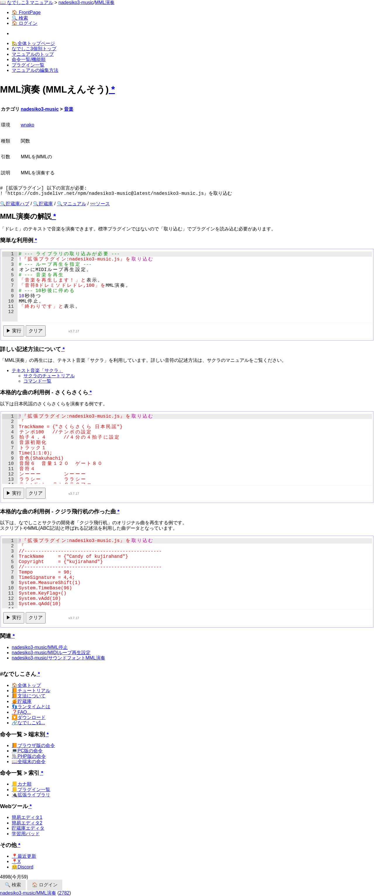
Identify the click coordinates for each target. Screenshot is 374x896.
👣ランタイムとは (31, 706)
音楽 (68, 109)
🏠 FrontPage (26, 12)
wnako (27, 124)
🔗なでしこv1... (28, 722)
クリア (36, 330)
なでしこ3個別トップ (34, 48)
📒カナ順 (22, 784)
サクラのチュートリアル (49, 375)
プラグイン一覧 (28, 64)
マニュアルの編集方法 (35, 70)
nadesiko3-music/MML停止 (40, 647)
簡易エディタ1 (27, 817)
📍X (16, 861)
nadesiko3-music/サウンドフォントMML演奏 (58, 657)
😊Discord (22, 866)
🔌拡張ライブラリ (31, 794)
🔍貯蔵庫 (43, 203)
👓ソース (100, 203)
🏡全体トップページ (33, 43)
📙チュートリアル (31, 690)
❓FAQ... (21, 712)
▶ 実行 (13, 330)
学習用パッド (26, 833)
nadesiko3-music (76, 2)
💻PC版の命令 (27, 750)
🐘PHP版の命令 (29, 756)
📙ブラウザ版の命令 (33, 745)
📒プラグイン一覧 (31, 789)
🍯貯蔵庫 (22, 701)
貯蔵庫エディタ (28, 828)
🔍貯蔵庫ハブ (14, 203)
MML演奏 (105, 2)
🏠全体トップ (26, 685)
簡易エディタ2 (27, 822)
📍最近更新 (24, 856)
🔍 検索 (20, 17)
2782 (64, 892)
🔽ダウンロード (29, 717)
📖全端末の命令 (29, 761)
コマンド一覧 (37, 380)
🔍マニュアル (71, 203)
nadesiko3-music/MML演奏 (28, 892)
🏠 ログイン (24, 23)
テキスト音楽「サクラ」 (37, 370)
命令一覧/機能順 (29, 59)
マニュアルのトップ (33, 54)
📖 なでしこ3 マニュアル (26, 2)
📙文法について (29, 695)
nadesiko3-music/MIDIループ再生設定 (51, 652)
